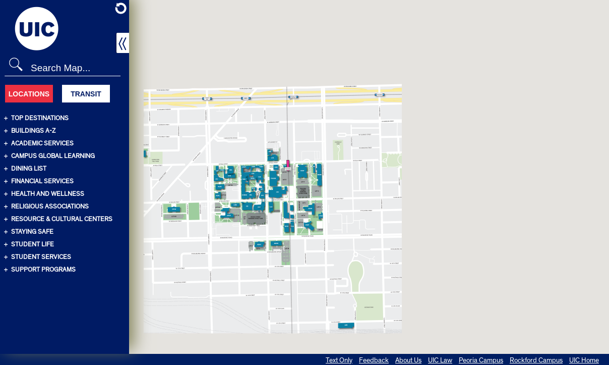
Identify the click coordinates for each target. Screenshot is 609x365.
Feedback (374, 360)
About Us (408, 360)
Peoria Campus (481, 360)
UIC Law (440, 360)
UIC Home (584, 360)
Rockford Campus (536, 360)
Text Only (339, 360)
